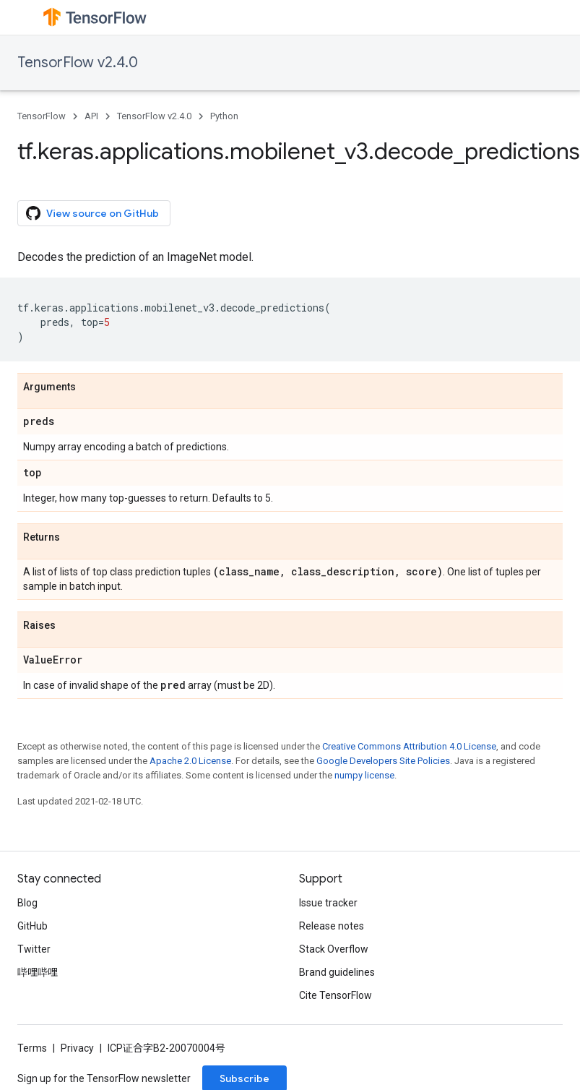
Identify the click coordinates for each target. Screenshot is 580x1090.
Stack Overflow (333, 949)
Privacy (77, 1048)
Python (224, 116)
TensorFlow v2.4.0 (77, 62)
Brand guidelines (337, 972)
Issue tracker (328, 903)
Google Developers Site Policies (383, 760)
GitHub (32, 926)
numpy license (364, 775)
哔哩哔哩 (37, 972)
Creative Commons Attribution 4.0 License (409, 746)
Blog (27, 903)
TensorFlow (41, 116)
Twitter (34, 949)
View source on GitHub (92, 213)
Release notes (331, 926)
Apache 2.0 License (190, 760)
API (91, 116)
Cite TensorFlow (335, 995)
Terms (32, 1048)
